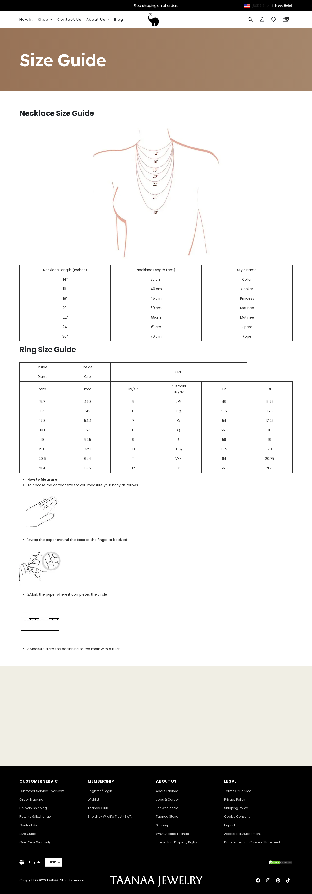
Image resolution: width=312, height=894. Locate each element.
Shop (43, 19)
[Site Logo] (153, 19)
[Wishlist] (273, 20)
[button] (250, 20)
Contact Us (69, 19)
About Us (95, 19)
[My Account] (262, 20)
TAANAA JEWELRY (156, 880)
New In (26, 19)
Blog (118, 19)
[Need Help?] (282, 6)
